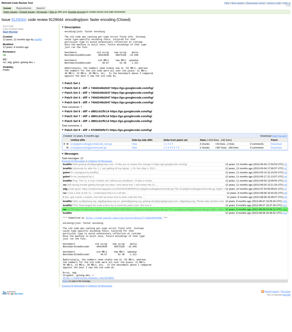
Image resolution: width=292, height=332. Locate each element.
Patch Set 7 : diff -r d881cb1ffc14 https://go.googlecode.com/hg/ (110, 126)
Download (276, 154)
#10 (285, 211)
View (134, 154)
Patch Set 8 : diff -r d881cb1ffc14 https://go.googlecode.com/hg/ (110, 131)
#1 (285, 174)
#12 (285, 220)
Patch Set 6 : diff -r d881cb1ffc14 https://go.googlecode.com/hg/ (110, 121)
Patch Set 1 (74, 93)
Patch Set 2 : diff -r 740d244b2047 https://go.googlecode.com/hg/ (110, 98)
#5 (285, 191)
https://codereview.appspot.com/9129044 (88, 301)
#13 (285, 223)
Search (40, 8)
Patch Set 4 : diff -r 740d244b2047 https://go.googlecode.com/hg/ (110, 108)
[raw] (274, 146)
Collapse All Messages (99, 171)
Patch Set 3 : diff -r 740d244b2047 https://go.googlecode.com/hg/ (110, 103)
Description (72, 27)
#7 (285, 199)
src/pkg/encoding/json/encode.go (89, 158)
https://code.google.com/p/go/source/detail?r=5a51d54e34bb (124, 229)
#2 (285, 179)
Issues (7, 8)
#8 (285, 203)
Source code (274, 2)
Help (226, 2)
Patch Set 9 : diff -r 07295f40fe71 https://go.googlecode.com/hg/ (109, 140)
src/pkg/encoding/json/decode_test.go (91, 154)
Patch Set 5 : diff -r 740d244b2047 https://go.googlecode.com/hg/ (110, 113)
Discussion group (255, 2)
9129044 (18, 20)
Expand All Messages (73, 171)
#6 (285, 195)
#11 (285, 215)
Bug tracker (237, 2)
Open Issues (10, 11)
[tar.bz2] (282, 146)
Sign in (287, 2)
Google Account (77, 11)
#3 (285, 183)
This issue (285, 315)
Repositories (23, 8)
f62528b (287, 319)
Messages (71, 164)
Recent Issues (271, 315)
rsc (4, 54)
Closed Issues (27, 11)
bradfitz (38, 39)
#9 (285, 207)
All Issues (42, 11)
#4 (285, 187)
